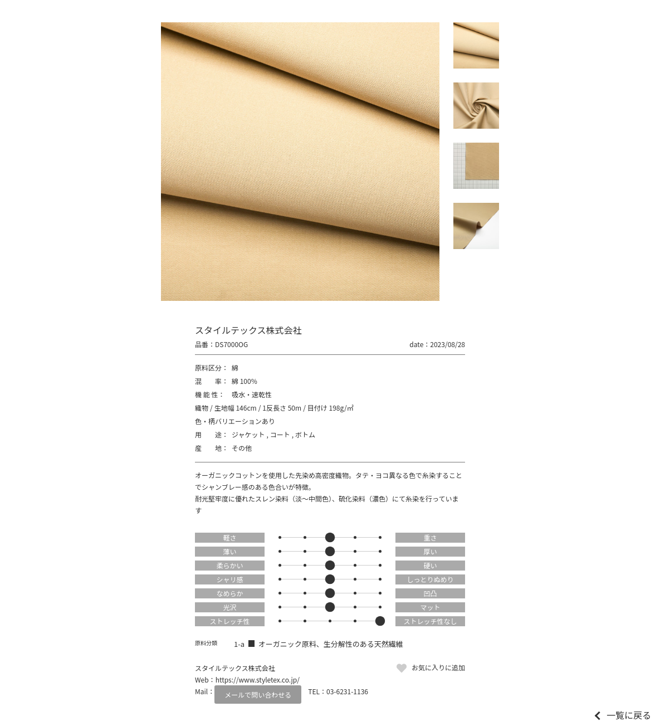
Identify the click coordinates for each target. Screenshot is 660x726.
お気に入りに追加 (438, 667)
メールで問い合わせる (257, 694)
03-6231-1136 (347, 691)
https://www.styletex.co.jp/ (258, 679)
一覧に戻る (629, 714)
